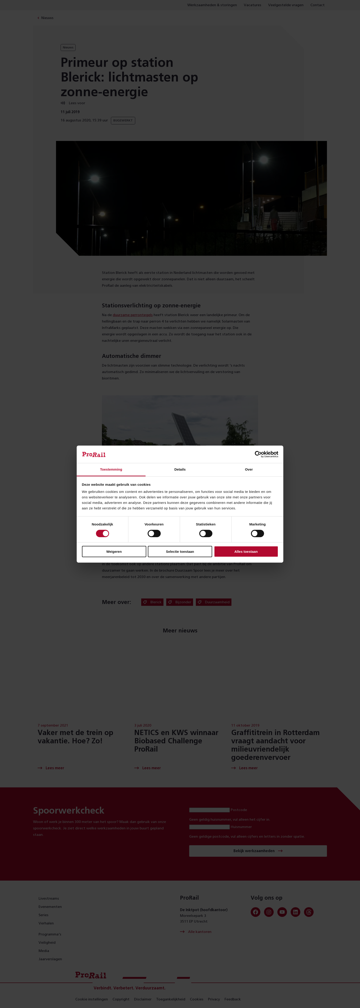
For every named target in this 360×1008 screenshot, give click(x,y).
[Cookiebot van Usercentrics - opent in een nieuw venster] (258, 454)
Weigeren (114, 551)
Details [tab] (180, 469)
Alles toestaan (246, 551)
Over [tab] (249, 469)
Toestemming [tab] (111, 469)
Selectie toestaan (180, 551)
